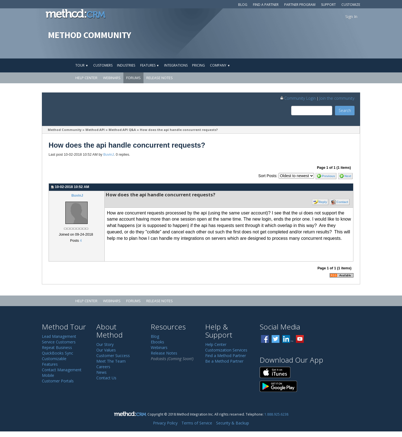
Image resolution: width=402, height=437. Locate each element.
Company (220, 65)
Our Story (105, 344)
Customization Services (226, 350)
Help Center (86, 77)
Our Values (106, 350)
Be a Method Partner (224, 361)
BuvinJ (108, 155)
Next (347, 176)
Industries (126, 65)
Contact (342, 202)
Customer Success (113, 355)
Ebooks (157, 342)
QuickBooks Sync (57, 353)
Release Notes (159, 77)
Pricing (198, 65)
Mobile (48, 375)
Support (328, 4)
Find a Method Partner (225, 355)
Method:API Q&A (122, 130)
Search (345, 110)
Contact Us (106, 377)
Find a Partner (266, 4)
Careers (103, 366)
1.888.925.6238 (276, 414)
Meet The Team (111, 361)
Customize (350, 4)
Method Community (65, 130)
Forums (133, 77)
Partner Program (299, 4)
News (101, 372)
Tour (81, 65)
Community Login (298, 98)
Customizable (54, 358)
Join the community (337, 98)
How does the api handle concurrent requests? (179, 130)
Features (149, 65)
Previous (328, 176)
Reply (323, 202)
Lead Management (59, 336)
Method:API (95, 130)
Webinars (112, 77)
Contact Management (62, 369)
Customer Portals (58, 381)
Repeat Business (57, 347)
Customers (103, 65)
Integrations (176, 65)
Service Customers (59, 342)
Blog (242, 4)
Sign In (351, 16)
